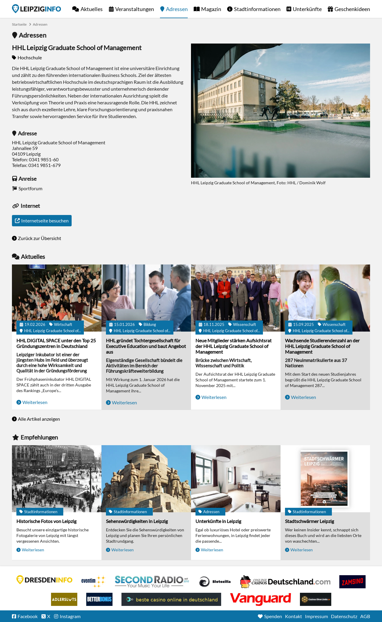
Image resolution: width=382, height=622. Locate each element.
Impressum (316, 616)
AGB (365, 616)
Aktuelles (92, 9)
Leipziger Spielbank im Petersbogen (285, 581)
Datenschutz (344, 616)
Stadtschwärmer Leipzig (309, 521)
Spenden (273, 616)
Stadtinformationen (257, 9)
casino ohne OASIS (260, 599)
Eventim (93, 581)
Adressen (177, 9)
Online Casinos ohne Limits (315, 599)
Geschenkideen (352, 9)
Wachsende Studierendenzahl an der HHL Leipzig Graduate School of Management (322, 346)
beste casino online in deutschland (171, 599)
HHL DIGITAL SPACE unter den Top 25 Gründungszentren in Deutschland (56, 343)
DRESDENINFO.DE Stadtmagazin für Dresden (44, 579)
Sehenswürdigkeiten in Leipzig (137, 521)
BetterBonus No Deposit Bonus (99, 599)
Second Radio (152, 581)
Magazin (211, 9)
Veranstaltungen (134, 9)
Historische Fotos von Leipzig (46, 521)
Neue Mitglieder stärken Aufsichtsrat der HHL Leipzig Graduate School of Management (233, 346)
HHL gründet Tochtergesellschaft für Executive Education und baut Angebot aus (146, 346)
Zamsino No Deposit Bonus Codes (352, 581)
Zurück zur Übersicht (39, 238)
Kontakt (293, 616)
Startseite (36, 8)
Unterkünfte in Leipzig (218, 521)
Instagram (70, 616)
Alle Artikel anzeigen (39, 419)
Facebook (28, 616)
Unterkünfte (307, 9)
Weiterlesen (34, 402)
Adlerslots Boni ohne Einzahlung (64, 599)
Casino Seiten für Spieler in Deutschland (214, 581)
